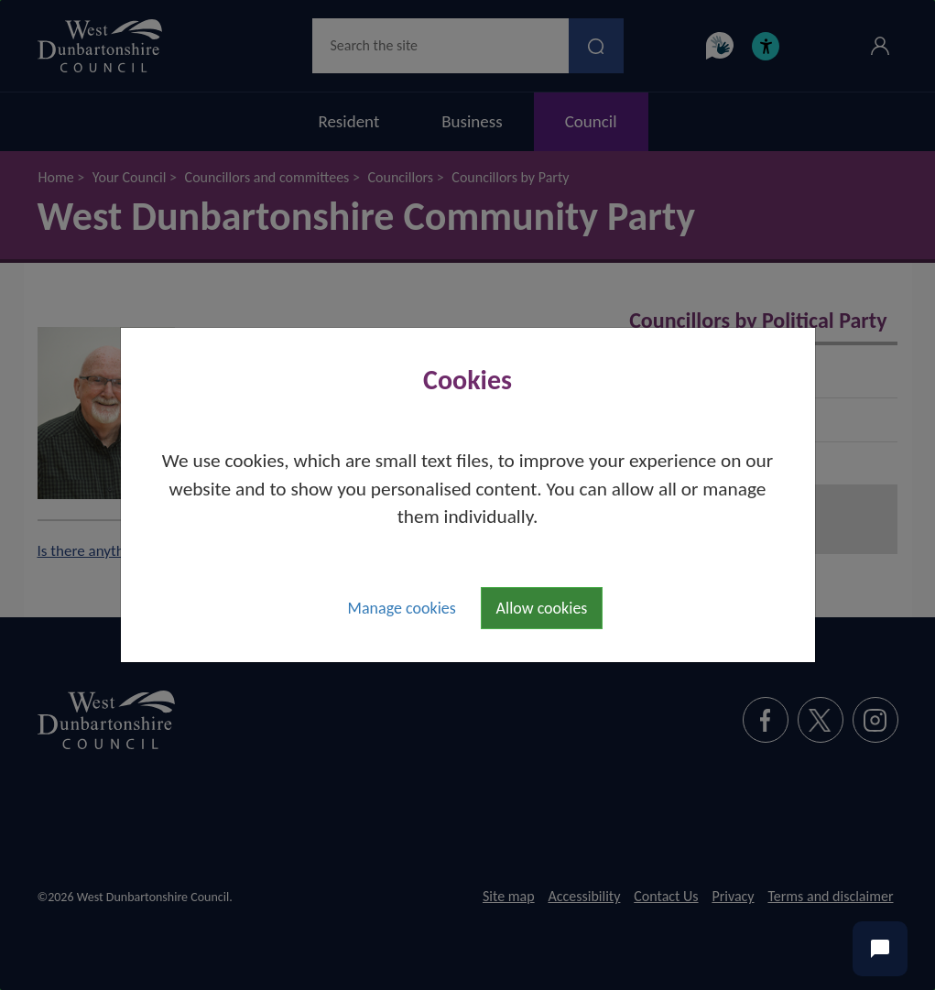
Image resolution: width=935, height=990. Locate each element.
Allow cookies (542, 608)
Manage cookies (402, 608)
